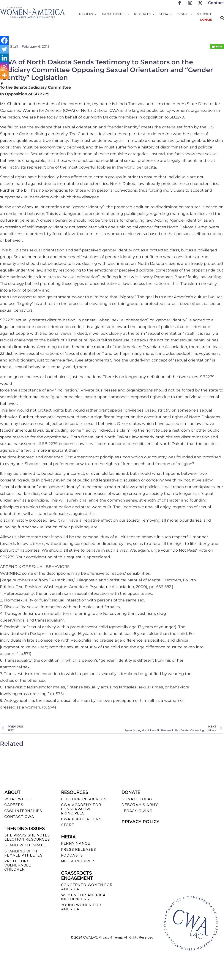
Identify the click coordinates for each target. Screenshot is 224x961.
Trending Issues (115, 14)
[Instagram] (4, 66)
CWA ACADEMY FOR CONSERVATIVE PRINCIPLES (81, 809)
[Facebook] (4, 40)
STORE (67, 825)
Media (165, 14)
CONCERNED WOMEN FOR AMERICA (87, 887)
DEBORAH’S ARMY (139, 805)
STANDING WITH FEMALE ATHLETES (23, 853)
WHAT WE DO (18, 799)
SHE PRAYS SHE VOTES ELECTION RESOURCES (27, 837)
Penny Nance (75, 843)
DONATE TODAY (137, 799)
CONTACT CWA (19, 817)
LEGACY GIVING (136, 811)
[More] (4, 75)
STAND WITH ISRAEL (25, 845)
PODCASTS (72, 855)
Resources (144, 14)
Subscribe (204, 14)
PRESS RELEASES (78, 849)
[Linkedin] (4, 58)
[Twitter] (4, 49)
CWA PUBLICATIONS (81, 819)
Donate (206, 19)
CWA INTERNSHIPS (23, 811)
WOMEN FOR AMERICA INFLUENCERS (83, 897)
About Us (87, 14)
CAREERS (13, 805)
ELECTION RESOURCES (83, 799)
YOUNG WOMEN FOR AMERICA (81, 907)
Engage (184, 14)
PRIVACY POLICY (140, 821)
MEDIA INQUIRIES (78, 861)
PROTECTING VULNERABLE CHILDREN (17, 865)
